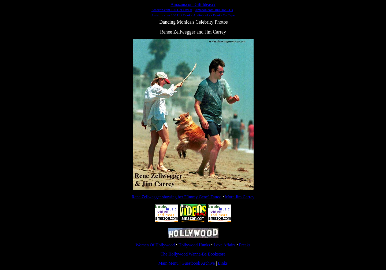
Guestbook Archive (198, 263)
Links (223, 263)
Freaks (245, 245)
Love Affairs (224, 245)
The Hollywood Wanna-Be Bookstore (193, 254)
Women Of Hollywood (155, 245)
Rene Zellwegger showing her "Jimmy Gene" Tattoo (176, 197)
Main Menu (168, 263)
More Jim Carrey (239, 197)
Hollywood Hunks (194, 245)
